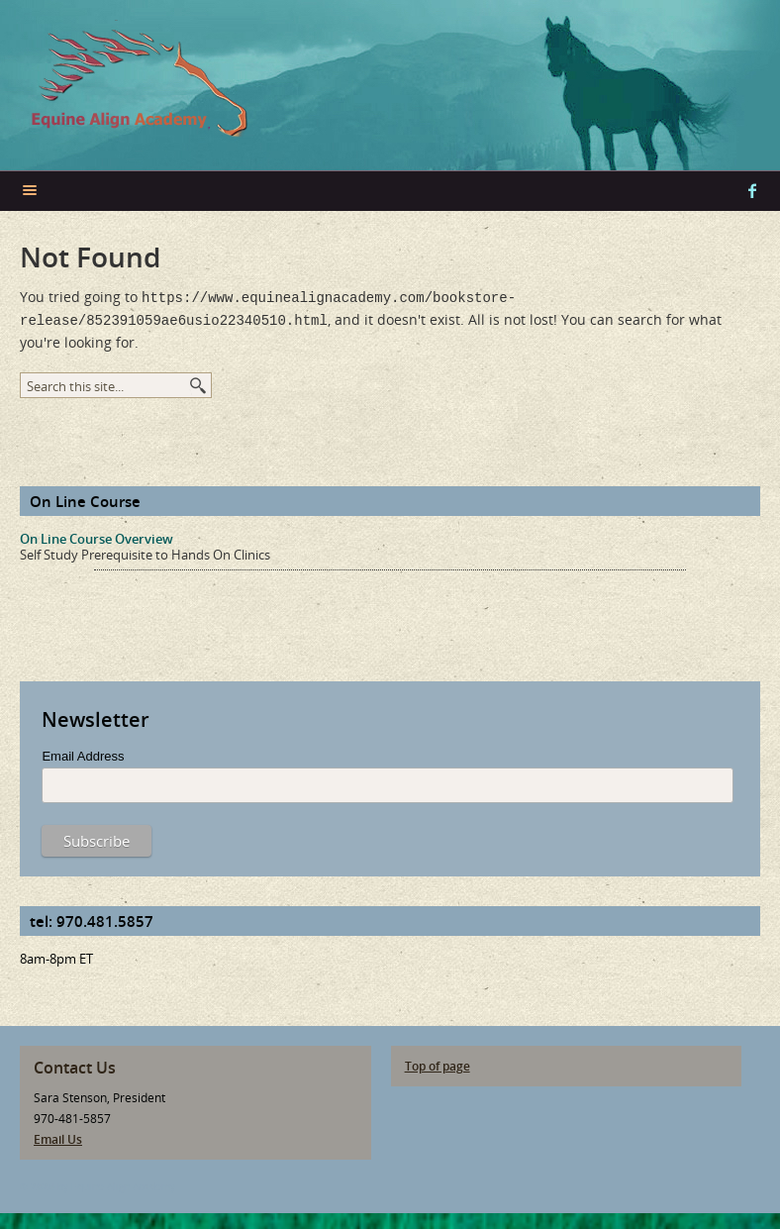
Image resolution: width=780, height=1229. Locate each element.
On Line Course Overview (96, 535)
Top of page (437, 1062)
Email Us (58, 1135)
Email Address (83, 752)
